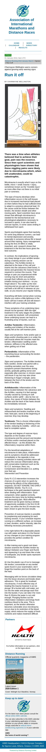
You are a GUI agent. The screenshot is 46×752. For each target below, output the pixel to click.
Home (17, 43)
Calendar (14, 45)
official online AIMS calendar (16, 716)
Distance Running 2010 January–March (19, 61)
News (29, 43)
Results (23, 48)
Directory (31, 45)
